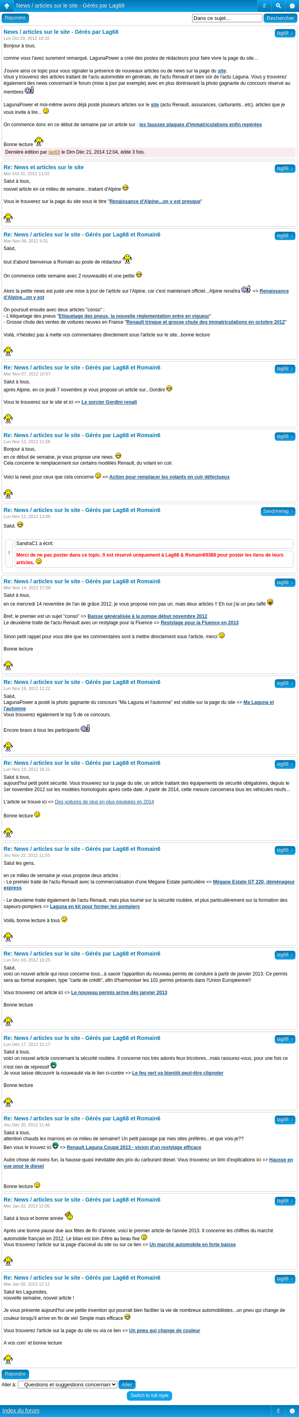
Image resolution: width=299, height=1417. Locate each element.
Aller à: (9, 1385)
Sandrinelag (278, 511)
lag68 (285, 33)
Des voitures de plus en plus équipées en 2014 (104, 802)
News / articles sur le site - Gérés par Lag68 (70, 5)
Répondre (15, 18)
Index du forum (20, 1410)
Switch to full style (149, 1395)
